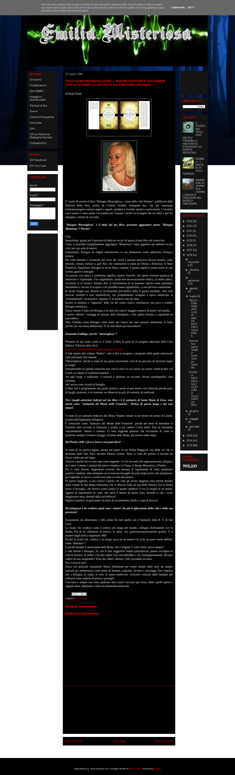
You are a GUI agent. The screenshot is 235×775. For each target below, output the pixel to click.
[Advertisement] (119, 709)
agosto (193, 288)
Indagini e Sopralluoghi (38, 98)
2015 (190, 435)
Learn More (178, 7)
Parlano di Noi (38, 105)
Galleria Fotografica (42, 117)
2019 (190, 240)
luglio (193, 296)
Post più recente (74, 741)
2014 (190, 440)
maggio (194, 418)
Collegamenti (38, 143)
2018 (190, 245)
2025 (190, 221)
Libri (86, 598)
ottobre (194, 269)
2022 (190, 225)
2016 (190, 255)
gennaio (194, 426)
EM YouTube (38, 165)
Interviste (79, 598)
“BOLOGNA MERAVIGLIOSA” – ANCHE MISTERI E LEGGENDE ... (193, 318)
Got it (191, 7)
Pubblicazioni (38, 85)
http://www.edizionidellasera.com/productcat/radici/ (94, 349)
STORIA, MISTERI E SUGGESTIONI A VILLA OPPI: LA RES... (193, 388)
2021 (190, 230)
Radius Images (135, 769)
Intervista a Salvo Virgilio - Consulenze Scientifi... (193, 354)
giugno (193, 411)
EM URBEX (37, 91)
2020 (190, 235)
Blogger (157, 769)
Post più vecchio (164, 741)
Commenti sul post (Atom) (123, 749)
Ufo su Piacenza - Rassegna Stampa (41, 136)
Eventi (34, 111)
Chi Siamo (36, 79)
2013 (190, 445)
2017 (190, 250)
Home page (119, 741)
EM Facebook (38, 160)
